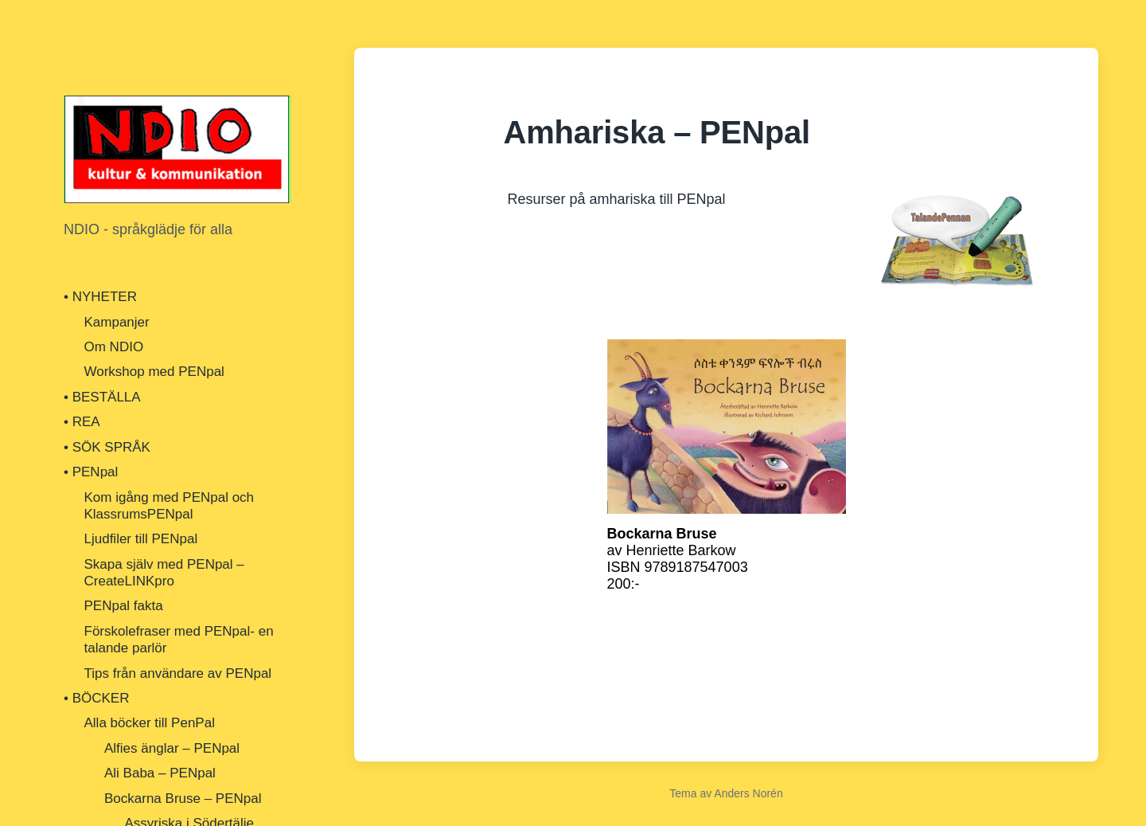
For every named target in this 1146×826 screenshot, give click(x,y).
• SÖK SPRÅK (107, 447)
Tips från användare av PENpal (178, 673)
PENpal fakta (123, 605)
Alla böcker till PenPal (149, 722)
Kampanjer (117, 322)
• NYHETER (100, 296)
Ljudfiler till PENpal (141, 538)
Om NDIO (114, 346)
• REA (82, 421)
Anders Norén (748, 793)
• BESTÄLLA (102, 397)
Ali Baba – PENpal (160, 773)
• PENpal (91, 472)
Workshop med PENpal (154, 371)
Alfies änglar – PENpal (172, 748)
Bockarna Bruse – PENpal (183, 798)
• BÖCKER (96, 698)
